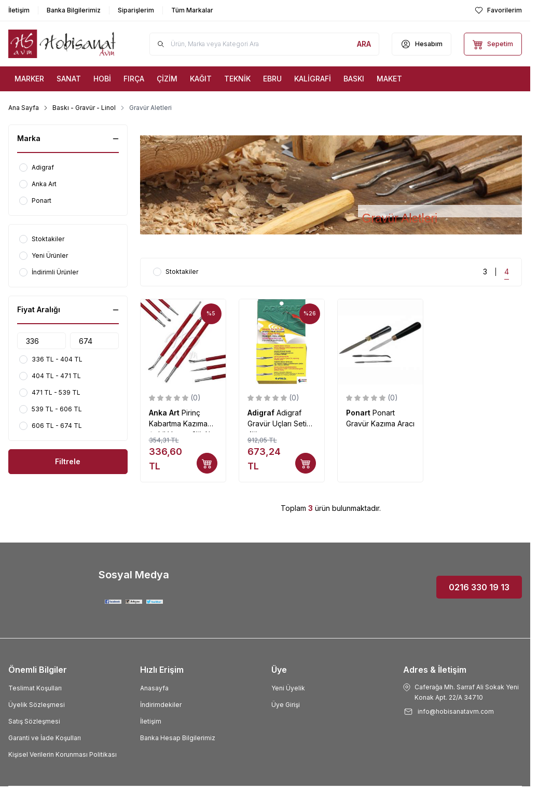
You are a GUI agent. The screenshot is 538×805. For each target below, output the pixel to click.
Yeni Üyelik (288, 688)
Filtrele (67, 461)
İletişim (150, 721)
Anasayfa (154, 688)
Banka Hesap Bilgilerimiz (177, 738)
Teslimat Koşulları (35, 688)
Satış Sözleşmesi (34, 721)
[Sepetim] (493, 44)
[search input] (264, 44)
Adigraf (262, 412)
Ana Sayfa (23, 108)
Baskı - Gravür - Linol (84, 108)
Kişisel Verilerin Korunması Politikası (62, 754)
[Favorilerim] (498, 10)
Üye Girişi (285, 705)
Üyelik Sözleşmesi (36, 705)
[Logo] (62, 44)
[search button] (364, 44)
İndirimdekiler (161, 705)
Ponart (359, 412)
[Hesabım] (421, 44)
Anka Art (165, 412)
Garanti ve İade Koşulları (44, 738)
